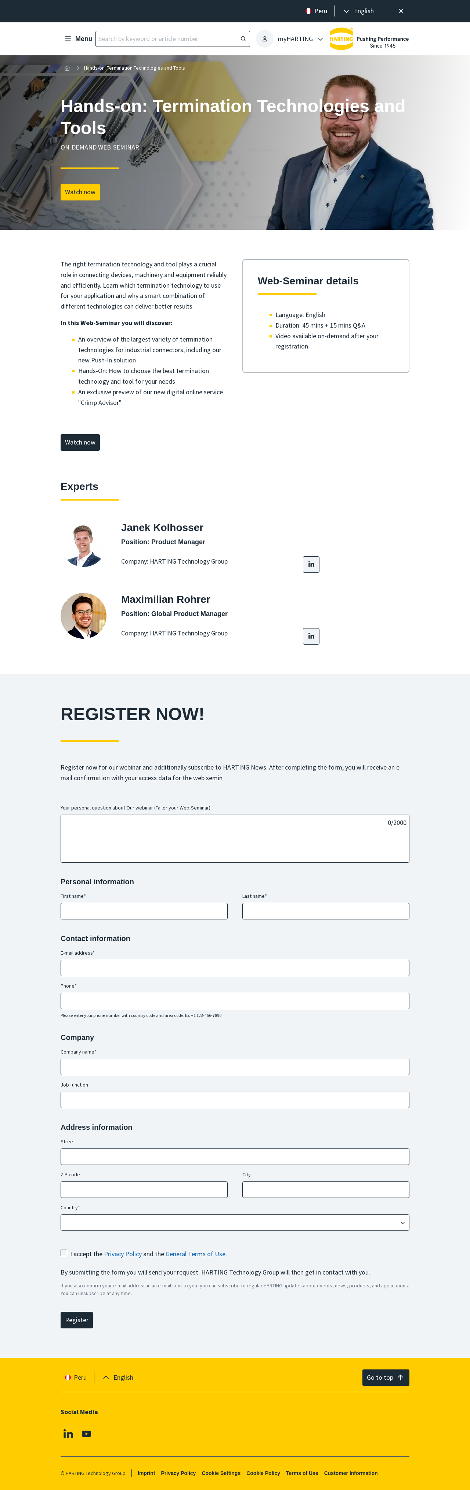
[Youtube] (86, 1434)
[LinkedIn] (311, 564)
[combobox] (230, 1222)
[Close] (401, 11)
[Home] (67, 68)
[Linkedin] (68, 1434)
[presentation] (358, 11)
